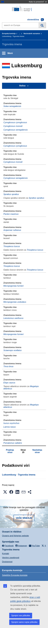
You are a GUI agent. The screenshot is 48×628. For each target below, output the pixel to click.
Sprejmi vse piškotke (20, 615)
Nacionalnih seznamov (32, 33)
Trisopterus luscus (11, 246)
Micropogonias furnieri (13, 286)
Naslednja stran (37, 451)
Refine (22, 86)
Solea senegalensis (12, 106)
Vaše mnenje (24, 518)
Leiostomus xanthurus (13, 318)
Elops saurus (9, 383)
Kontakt (5, 553)
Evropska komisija (8, 33)
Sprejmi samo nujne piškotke (24, 622)
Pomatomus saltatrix (12, 443)
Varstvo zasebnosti (10, 558)
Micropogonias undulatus (14, 302)
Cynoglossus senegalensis (15, 130)
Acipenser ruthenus (12, 230)
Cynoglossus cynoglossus (15, 122)
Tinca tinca (8, 366)
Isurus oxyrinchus (11, 423)
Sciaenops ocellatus (12, 350)
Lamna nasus (9, 427)
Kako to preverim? (38, 2)
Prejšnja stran (10, 451)
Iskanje (42, 25)
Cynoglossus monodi (13, 126)
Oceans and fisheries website (15, 536)
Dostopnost (7, 562)
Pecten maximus (11, 214)
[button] (5, 491)
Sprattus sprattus (11, 194)
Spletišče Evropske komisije (14, 575)
